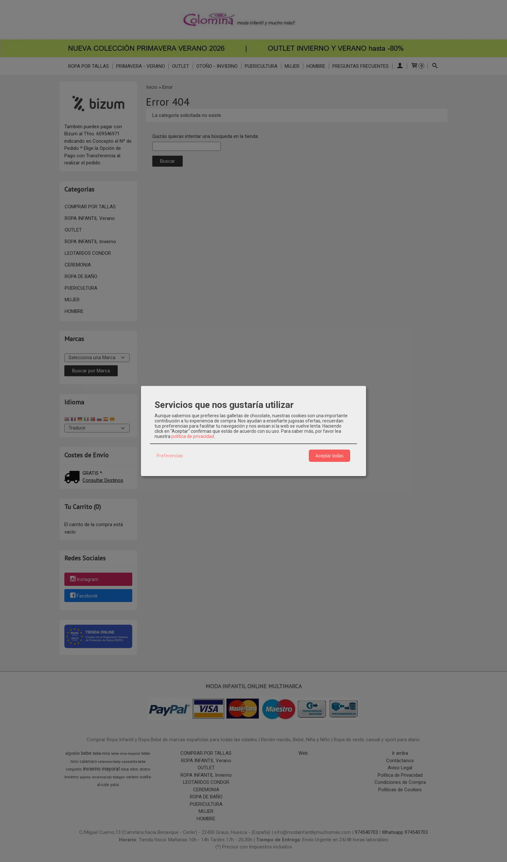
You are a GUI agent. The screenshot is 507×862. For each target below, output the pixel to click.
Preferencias (169, 455)
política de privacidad (192, 436)
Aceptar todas (329, 455)
